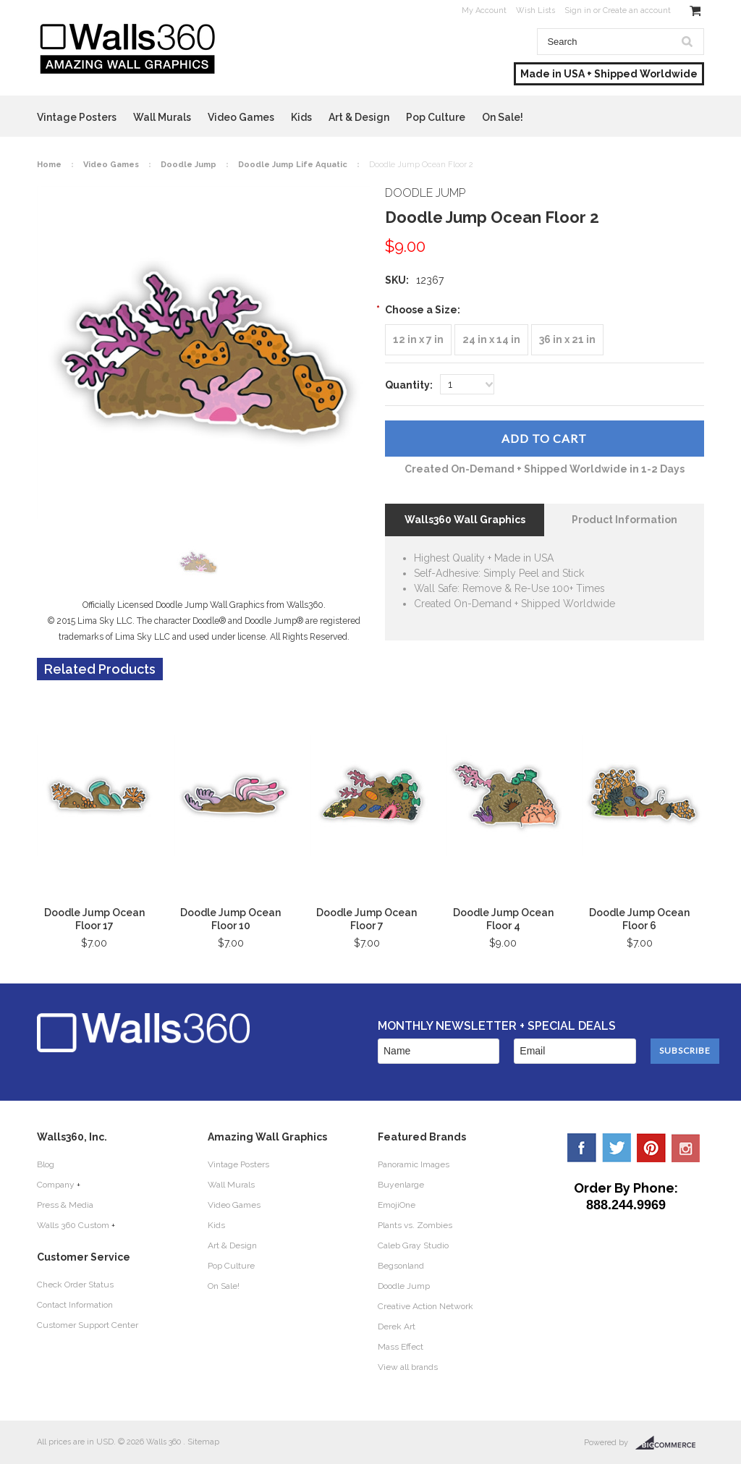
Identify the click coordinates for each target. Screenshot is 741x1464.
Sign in (577, 10)
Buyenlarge (401, 1185)
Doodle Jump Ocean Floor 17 (94, 919)
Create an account (637, 10)
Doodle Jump (188, 164)
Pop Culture (435, 117)
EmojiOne (396, 1205)
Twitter (616, 1147)
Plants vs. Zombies (415, 1225)
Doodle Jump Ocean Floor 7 (366, 919)
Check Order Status (75, 1284)
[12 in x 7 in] (418, 339)
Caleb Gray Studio (413, 1245)
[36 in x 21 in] (567, 339)
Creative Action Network (425, 1306)
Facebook (581, 1147)
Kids (301, 117)
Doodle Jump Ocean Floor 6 (639, 919)
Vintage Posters (77, 117)
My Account (484, 10)
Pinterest (651, 1147)
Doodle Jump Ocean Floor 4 (503, 919)
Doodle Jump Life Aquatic (292, 164)
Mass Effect (400, 1347)
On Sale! (502, 117)
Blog (45, 1164)
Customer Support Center (87, 1325)
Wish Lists (535, 10)
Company (56, 1185)
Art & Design (359, 117)
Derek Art (396, 1326)
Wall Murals (162, 117)
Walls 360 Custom (73, 1225)
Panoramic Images (413, 1164)
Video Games (241, 117)
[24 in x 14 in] (491, 339)
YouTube (686, 1147)
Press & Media (65, 1205)
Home (49, 164)
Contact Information (75, 1305)
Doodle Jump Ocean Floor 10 (230, 919)
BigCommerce (669, 1443)
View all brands (408, 1367)
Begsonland (401, 1266)
